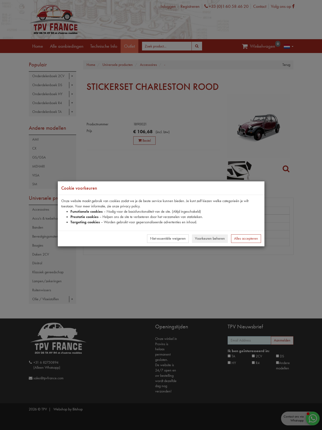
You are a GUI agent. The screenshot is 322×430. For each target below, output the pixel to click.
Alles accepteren (246, 238)
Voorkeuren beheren (210, 238)
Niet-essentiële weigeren (168, 238)
